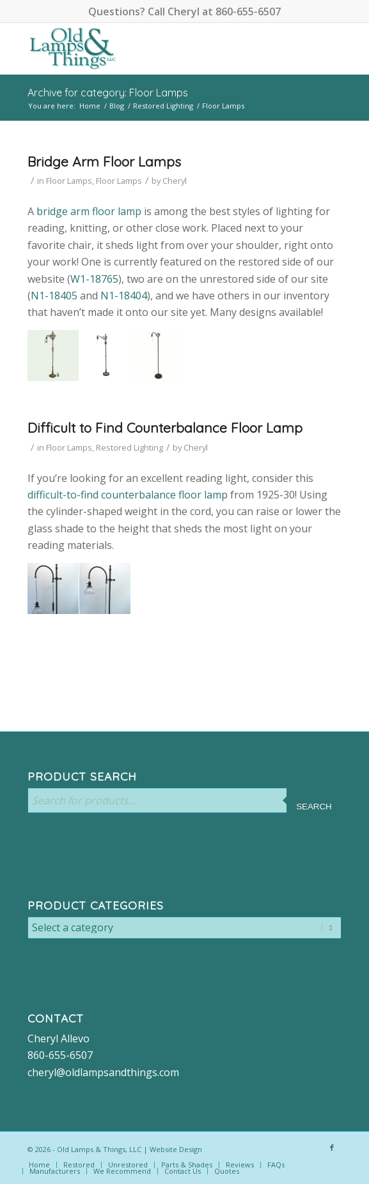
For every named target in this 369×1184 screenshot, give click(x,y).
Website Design (176, 1149)
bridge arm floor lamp (88, 211)
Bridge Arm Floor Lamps (104, 161)
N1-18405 (54, 296)
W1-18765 (94, 279)
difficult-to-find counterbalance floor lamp (127, 495)
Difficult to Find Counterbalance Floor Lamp (164, 427)
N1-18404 (123, 296)
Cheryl (174, 180)
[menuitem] (39, 1165)
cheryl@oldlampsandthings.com (103, 1072)
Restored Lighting (129, 447)
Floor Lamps (69, 180)
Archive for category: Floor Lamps (107, 92)
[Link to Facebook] (332, 1147)
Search (314, 806)
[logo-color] (152, 48)
